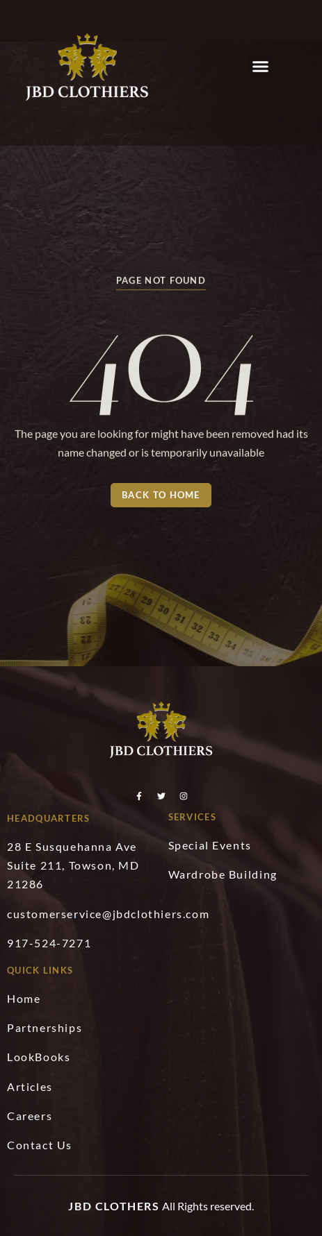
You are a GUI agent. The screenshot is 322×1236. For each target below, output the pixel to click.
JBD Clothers (113, 1205)
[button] (260, 66)
